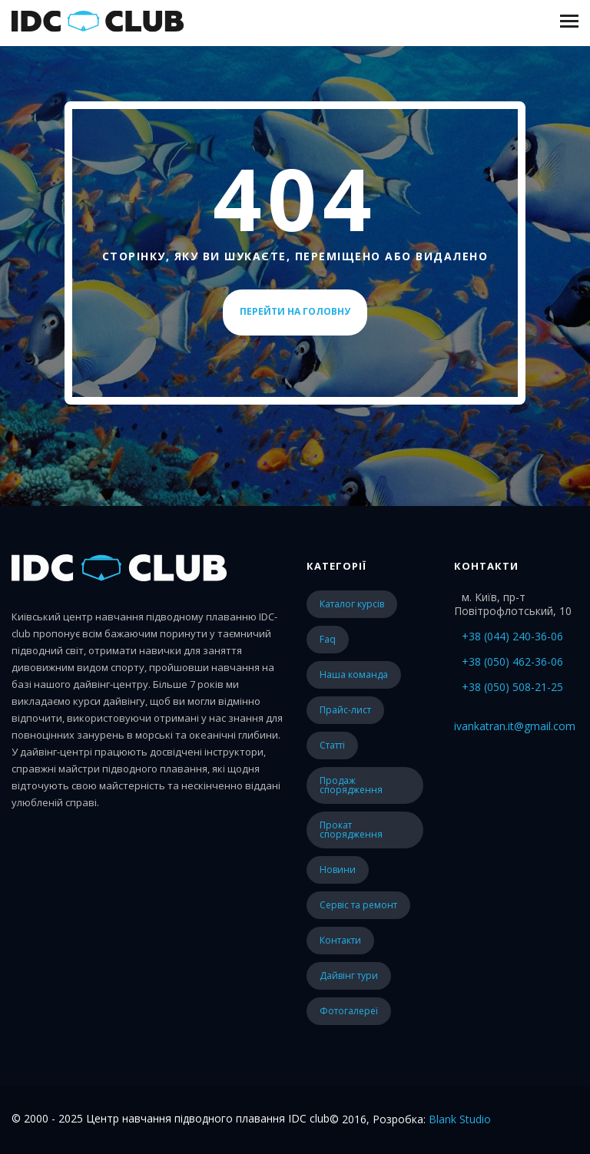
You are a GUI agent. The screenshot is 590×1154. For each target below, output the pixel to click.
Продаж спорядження (351, 785)
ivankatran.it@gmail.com (514, 726)
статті (332, 745)
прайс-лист (345, 709)
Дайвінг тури (349, 975)
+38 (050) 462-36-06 (512, 661)
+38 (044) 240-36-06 (512, 636)
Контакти (340, 940)
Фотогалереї (349, 1010)
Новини (338, 869)
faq (328, 639)
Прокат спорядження (351, 829)
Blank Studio (460, 1119)
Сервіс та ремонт (358, 904)
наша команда (354, 674)
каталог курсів (352, 603)
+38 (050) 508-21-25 (512, 687)
